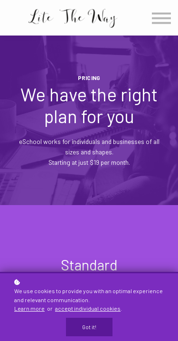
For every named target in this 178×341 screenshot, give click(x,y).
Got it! (89, 327)
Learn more (29, 308)
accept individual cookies (88, 308)
